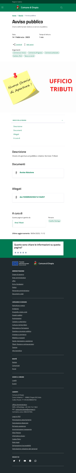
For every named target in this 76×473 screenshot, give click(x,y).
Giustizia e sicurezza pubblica (21, 331)
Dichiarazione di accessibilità (21, 445)
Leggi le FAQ (16, 416)
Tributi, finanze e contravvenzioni (23, 344)
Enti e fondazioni (17, 284)
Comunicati (16, 365)
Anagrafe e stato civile (19, 312)
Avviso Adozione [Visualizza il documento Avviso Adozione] (27, 172)
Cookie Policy (16, 439)
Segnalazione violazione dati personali (24, 449)
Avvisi (14, 369)
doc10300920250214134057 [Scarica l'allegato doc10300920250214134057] (32, 197)
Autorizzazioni (16, 318)
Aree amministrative (19, 277)
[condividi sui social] (17, 44)
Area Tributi (19, 222)
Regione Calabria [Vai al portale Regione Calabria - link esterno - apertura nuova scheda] (17, 2)
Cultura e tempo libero (19, 325)
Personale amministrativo (20, 290)
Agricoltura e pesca (18, 305)
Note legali (15, 442)
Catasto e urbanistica (19, 321)
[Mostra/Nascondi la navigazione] (2, 7)
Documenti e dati (18, 294)
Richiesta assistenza (19, 426)
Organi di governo (18, 274)
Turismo (14, 347)
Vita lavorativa (17, 350)
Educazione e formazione (20, 328)
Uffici (14, 281)
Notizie (14, 362)
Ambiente (15, 308)
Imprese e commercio (19, 334)
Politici (14, 287)
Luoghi (14, 380)
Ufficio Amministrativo (19, 404)
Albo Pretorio (16, 432)
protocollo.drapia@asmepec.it (25, 409)
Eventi (14, 383)
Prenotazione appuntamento (21, 419)
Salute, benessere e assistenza (22, 341)
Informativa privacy (18, 436)
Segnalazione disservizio (20, 423)
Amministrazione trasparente (22, 429)
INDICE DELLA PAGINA (38, 120)
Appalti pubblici (17, 315)
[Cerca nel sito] (61, 7)
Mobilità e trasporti (18, 337)
